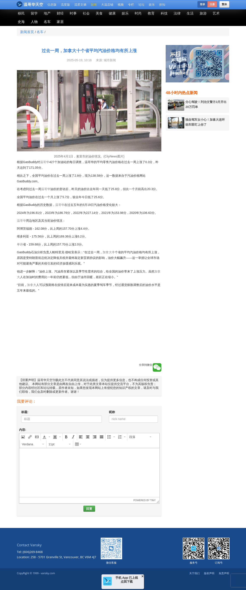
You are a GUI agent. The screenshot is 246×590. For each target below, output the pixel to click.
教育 (151, 13)
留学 (34, 13)
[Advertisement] (89, 333)
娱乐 (152, 4)
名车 (47, 22)
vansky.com (48, 573)
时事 (73, 13)
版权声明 (209, 573)
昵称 (112, 412)
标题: (24, 412)
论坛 (141, 4)
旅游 (203, 13)
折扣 (162, 4)
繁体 (224, 4)
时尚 (138, 13)
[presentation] (23, 437)
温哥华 (44, 162)
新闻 (94, 4)
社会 (86, 13)
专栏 (131, 4)
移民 (21, 13)
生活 (190, 13)
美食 (99, 13)
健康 (112, 13)
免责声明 (224, 573)
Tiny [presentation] (152, 500)
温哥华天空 (29, 4)
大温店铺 (107, 4)
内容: (22, 429)
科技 (164, 13)
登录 (202, 4)
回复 (89, 508)
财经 (60, 13)
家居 (60, 22)
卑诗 (20, 244)
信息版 (52, 4)
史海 (21, 22)
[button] (23, 437)
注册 (212, 4)
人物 (34, 22)
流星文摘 (80, 4)
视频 (121, 4)
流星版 (65, 4)
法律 (177, 13)
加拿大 (107, 252)
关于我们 (194, 573)
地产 (47, 13)
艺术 (216, 13)
